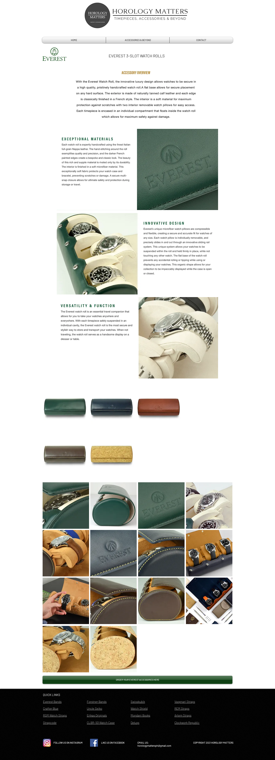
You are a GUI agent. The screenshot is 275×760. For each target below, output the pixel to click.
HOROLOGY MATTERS (150, 11)
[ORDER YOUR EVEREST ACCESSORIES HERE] (137, 680)
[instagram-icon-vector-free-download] (47, 743)
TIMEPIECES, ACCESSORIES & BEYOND (150, 19)
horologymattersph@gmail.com (154, 745)
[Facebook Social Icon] (94, 743)
